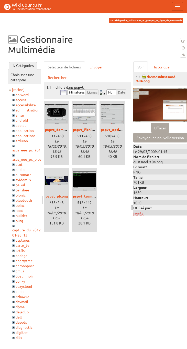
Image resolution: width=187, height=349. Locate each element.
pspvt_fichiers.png (88, 129)
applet (21, 125)
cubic (20, 291)
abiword (22, 94)
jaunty (138, 213)
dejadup (22, 312)
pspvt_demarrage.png (63, 129)
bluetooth (24, 200)
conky (20, 281)
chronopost (25, 265)
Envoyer (96, 67)
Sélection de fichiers (64, 67)
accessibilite (26, 104)
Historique (161, 67)
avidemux (23, 179)
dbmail (21, 306)
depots (21, 322)
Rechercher (57, 77)
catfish (21, 250)
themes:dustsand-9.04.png (156, 78)
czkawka (22, 296)
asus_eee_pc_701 (26, 150)
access (21, 99)
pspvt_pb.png (57, 196)
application (25, 130)
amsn (20, 115)
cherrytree (24, 260)
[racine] (18, 89)
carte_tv (22, 245)
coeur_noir (24, 276)
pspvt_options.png (116, 129)
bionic (21, 195)
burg (19, 220)
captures (23, 240)
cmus (20, 271)
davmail (22, 301)
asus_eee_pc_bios (26, 159)
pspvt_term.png (86, 196)
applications (25, 135)
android (22, 120)
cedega (21, 255)
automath (23, 174)
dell (19, 317)
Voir (140, 67)
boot (19, 210)
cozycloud (24, 286)
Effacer (160, 128)
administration (27, 110)
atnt (19, 164)
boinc (20, 205)
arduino (22, 140)
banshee (22, 190)
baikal (20, 184)
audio (20, 169)
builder (21, 215)
